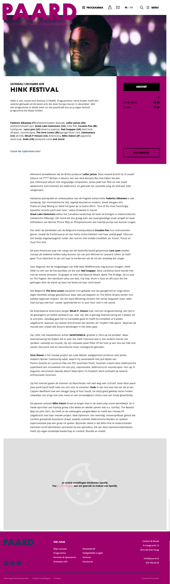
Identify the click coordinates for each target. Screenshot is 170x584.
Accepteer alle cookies (141, 568)
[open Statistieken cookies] (164, 546)
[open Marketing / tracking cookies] (164, 556)
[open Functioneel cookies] (164, 536)
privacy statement (128, 525)
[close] (165, 505)
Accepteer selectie (142, 578)
